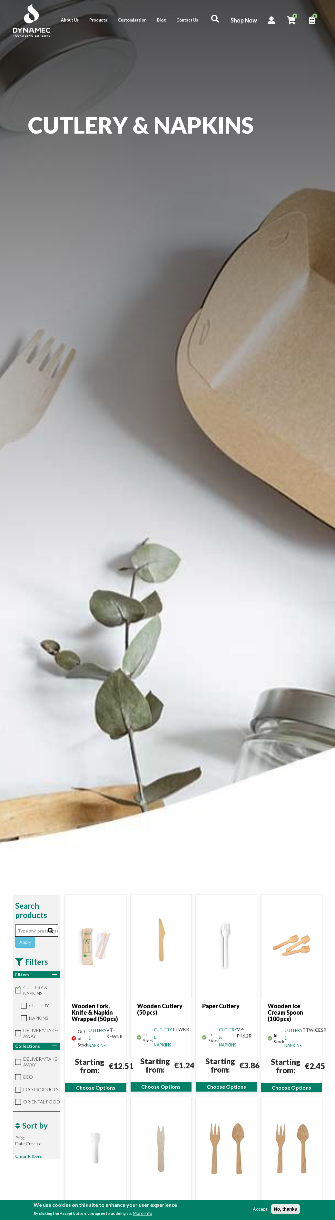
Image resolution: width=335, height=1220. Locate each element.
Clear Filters (28, 1156)
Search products (31, 910)
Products (98, 20)
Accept (260, 1209)
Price (20, 1137)
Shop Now (244, 20)
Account (271, 20)
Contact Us (187, 20)
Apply (25, 942)
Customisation (132, 20)
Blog (161, 20)
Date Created (28, 1143)
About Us (70, 20)
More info (142, 1213)
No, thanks (285, 1209)
